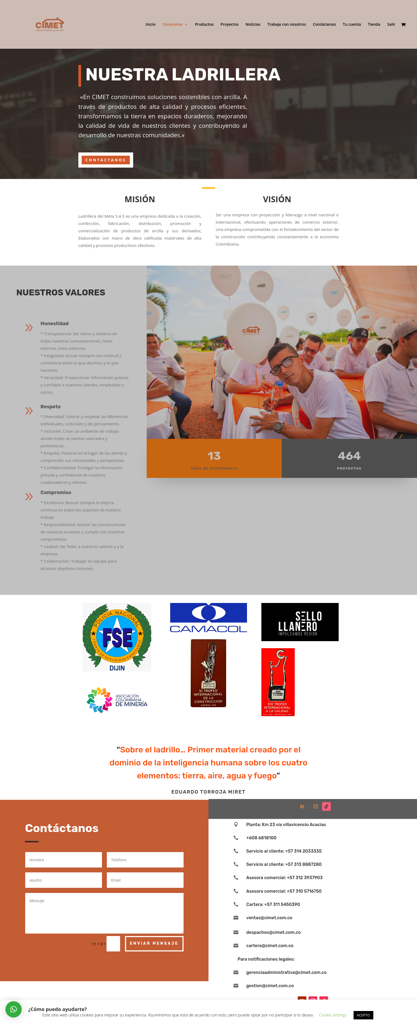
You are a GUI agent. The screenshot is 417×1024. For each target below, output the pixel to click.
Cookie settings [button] (333, 1015)
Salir (391, 24)
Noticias (253, 24)
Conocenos (172, 24)
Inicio (150, 24)
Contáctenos (324, 24)
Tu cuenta (352, 24)
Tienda (374, 24)
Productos (204, 24)
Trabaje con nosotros (286, 24)
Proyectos (230, 24)
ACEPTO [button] (363, 1015)
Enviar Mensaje (154, 943)
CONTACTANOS (105, 159)
